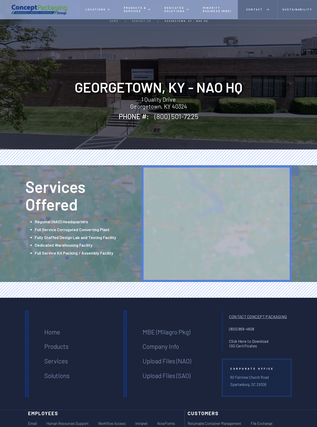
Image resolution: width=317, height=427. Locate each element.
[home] (39, 9)
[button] (98, 9)
